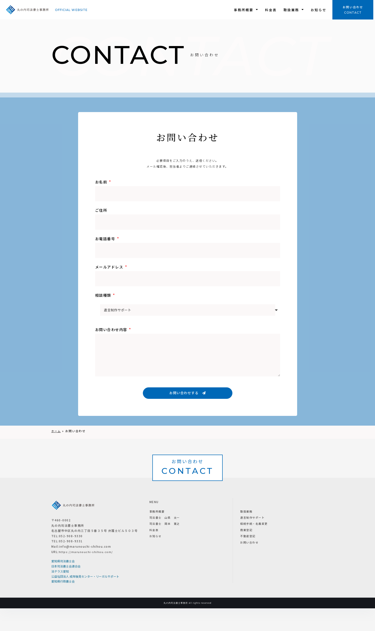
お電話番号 (105, 238)
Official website (71, 10)
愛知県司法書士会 (63, 584)
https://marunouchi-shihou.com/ (87, 574)
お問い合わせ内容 (111, 329)
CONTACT (353, 12)
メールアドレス (109, 266)
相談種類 (103, 295)
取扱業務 (294, 10)
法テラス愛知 (60, 594)
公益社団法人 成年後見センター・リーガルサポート (85, 599)
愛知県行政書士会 (63, 604)
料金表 (271, 9)
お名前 (101, 181)
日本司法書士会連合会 (66, 589)
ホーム (56, 431)
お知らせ (318, 9)
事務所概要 (246, 10)
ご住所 (101, 210)
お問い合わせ (353, 7)
